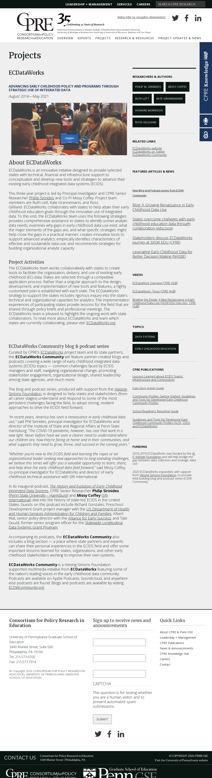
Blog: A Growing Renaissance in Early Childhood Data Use (163, 207)
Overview (65, 38)
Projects (103, 38)
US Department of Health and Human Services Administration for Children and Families (69, 511)
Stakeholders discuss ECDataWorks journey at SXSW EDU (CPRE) (162, 240)
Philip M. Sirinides (148, 87)
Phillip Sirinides (41, 197)
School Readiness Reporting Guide (155, 411)
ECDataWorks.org (100, 322)
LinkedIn (198, 18)
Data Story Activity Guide (148, 388)
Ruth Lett (142, 98)
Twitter (175, 18)
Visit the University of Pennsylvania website (181, 760)
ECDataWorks (52, 352)
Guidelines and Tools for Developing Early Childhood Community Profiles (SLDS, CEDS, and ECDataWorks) (161, 423)
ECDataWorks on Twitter (148, 151)
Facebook (187, 18)
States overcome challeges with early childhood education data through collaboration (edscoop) (163, 224)
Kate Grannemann (170, 98)
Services (124, 4)
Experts (84, 38)
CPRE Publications (172, 643)
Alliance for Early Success (89, 518)
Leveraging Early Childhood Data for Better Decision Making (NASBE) (162, 254)
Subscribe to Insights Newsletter (141, 17)
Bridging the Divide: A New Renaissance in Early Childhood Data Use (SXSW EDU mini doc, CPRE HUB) (164, 303)
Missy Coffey (177, 87)
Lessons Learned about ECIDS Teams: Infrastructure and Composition (157, 378)
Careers (144, 4)
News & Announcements (176, 648)
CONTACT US (20, 757)
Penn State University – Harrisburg (38, 495)
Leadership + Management (89, 4)
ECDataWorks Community (149, 155)
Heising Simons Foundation (158, 475)
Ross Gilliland (146, 122)
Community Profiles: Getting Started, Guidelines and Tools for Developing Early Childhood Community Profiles (163, 399)
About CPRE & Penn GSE (176, 632)
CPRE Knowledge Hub (174, 654)
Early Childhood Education (155, 349)
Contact (165, 664)
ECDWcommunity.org (26, 587)
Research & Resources (134, 38)
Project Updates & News (179, 38)
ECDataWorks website (147, 148)
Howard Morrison (149, 110)
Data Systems (145, 336)
